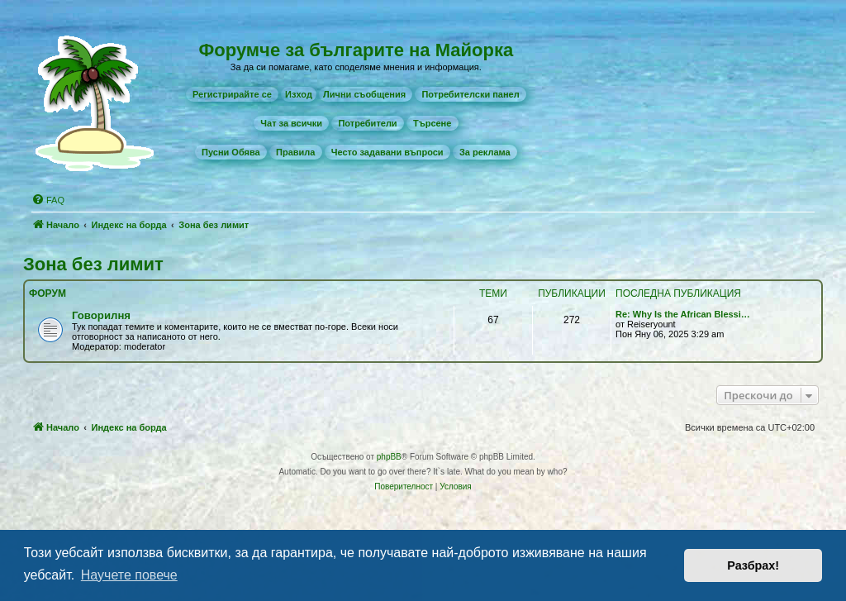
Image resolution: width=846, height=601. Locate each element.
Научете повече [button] (129, 575)
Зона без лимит (93, 264)
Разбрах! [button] (753, 565)
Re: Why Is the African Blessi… (682, 314)
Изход (299, 94)
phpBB (389, 456)
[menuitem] (232, 94)
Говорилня (101, 315)
